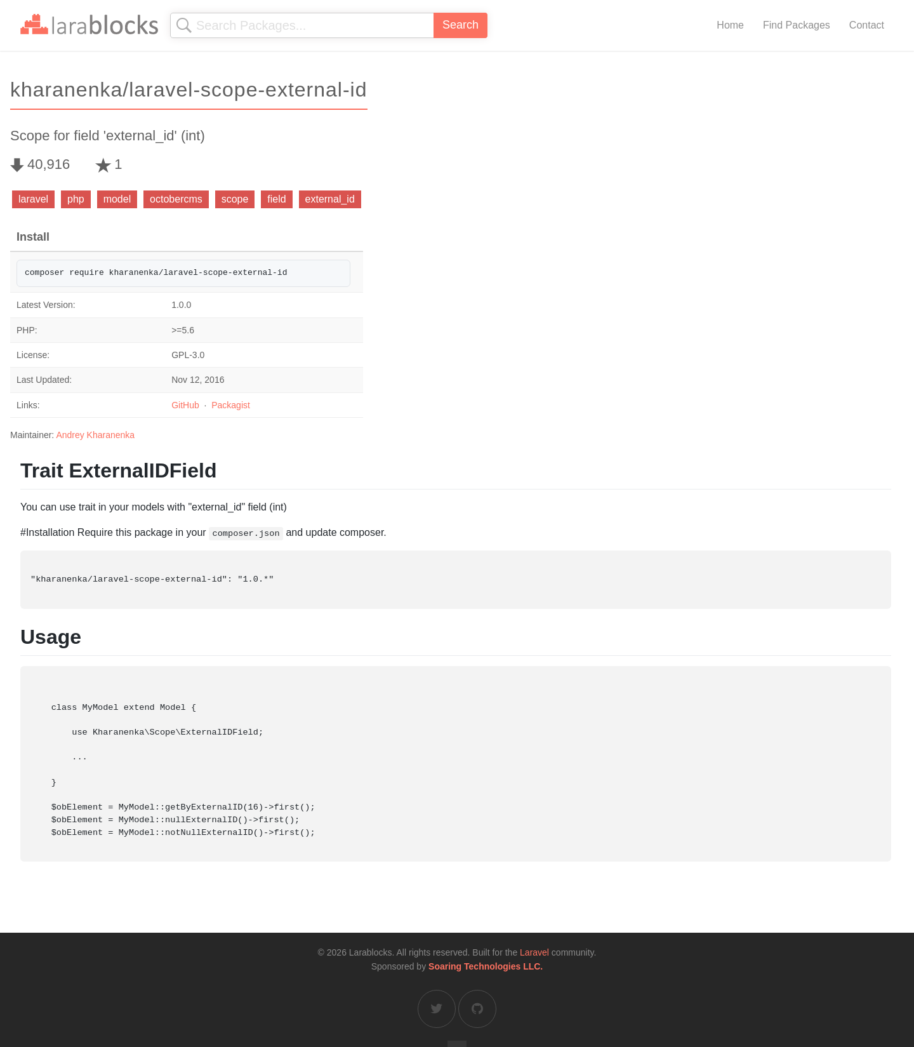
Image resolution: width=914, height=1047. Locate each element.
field (276, 199)
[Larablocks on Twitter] (437, 1009)
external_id (330, 199)
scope (235, 199)
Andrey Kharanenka (95, 435)
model (117, 199)
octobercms (176, 199)
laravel (33, 199)
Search (460, 24)
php (75, 199)
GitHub (185, 405)
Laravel (534, 952)
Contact (866, 25)
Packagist (230, 405)
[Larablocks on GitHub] (477, 1009)
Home (730, 25)
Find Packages (796, 25)
